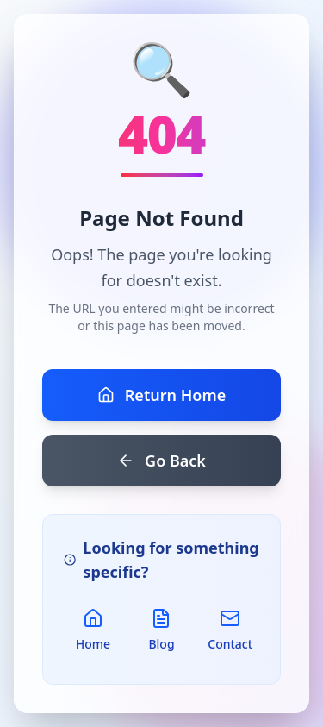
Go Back (161, 460)
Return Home (161, 395)
